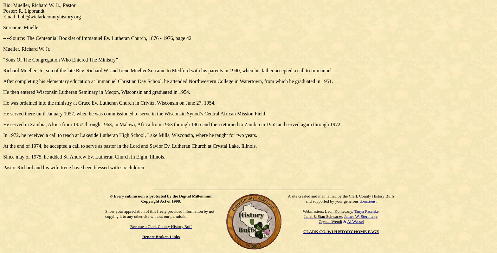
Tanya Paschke (366, 211)
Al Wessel (355, 221)
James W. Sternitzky (361, 216)
